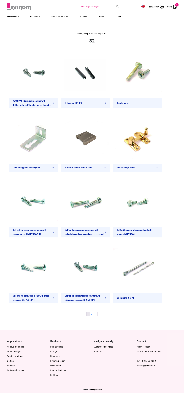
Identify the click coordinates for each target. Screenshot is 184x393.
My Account (156, 7)
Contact (119, 16)
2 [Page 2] (91, 314)
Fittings (53, 351)
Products (34, 16)
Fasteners (54, 356)
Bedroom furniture (15, 370)
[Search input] (98, 6)
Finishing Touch (57, 361)
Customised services (59, 16)
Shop (86, 33)
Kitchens (11, 365)
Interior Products (58, 370)
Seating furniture (15, 356)
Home (79, 33)
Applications (12, 16)
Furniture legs (56, 347)
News (101, 16)
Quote (172, 7)
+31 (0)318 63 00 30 (146, 361)
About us (83, 16)
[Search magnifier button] (117, 6)
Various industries (15, 347)
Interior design (13, 351)
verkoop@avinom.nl (146, 365)
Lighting (54, 375)
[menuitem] (143, 6)
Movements (55, 365)
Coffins (10, 361)
